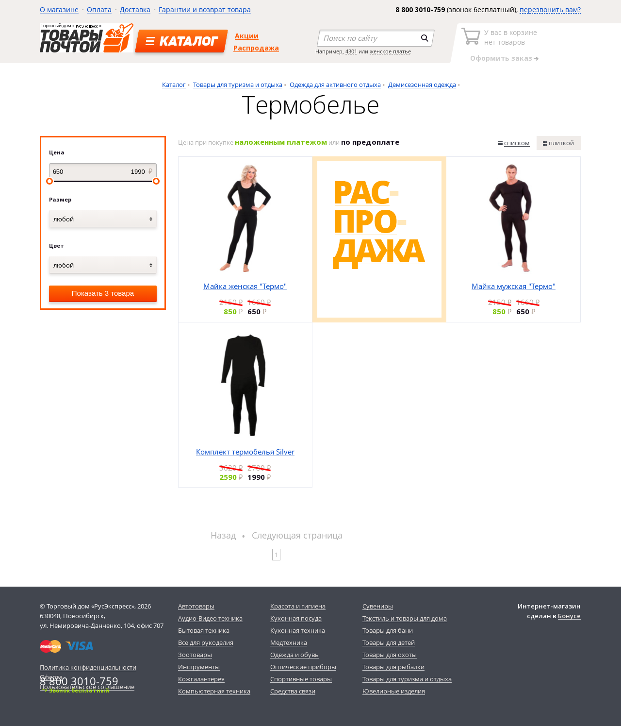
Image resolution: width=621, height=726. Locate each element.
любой (63, 219)
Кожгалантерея (201, 679)
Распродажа (256, 47)
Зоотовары (195, 654)
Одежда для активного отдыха (335, 84)
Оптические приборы (303, 666)
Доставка (135, 9)
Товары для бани (387, 630)
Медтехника (288, 642)
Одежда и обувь (294, 654)
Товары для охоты (389, 654)
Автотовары (196, 606)
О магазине (59, 9)
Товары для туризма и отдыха (237, 84)
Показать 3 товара (103, 293)
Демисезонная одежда (422, 84)
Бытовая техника (203, 630)
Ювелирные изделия (393, 691)
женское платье (390, 51)
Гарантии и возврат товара (205, 9)
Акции (247, 35)
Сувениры (377, 606)
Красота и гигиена (298, 606)
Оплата (99, 9)
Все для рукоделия (205, 642)
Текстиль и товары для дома (404, 618)
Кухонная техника (297, 630)
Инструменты (199, 666)
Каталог (174, 84)
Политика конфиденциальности (88, 667)
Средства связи (292, 691)
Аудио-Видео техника (210, 618)
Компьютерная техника (214, 691)
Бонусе (569, 615)
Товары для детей (388, 642)
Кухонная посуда (296, 618)
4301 (351, 51)
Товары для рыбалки (393, 666)
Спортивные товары (301, 679)
